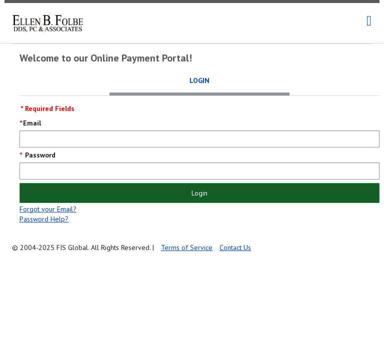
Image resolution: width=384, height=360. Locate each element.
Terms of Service (186, 247)
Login (200, 193)
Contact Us (235, 247)
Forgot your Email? (48, 209)
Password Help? (44, 219)
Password (39, 155)
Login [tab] (200, 80)
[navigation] (369, 21)
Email (32, 123)
